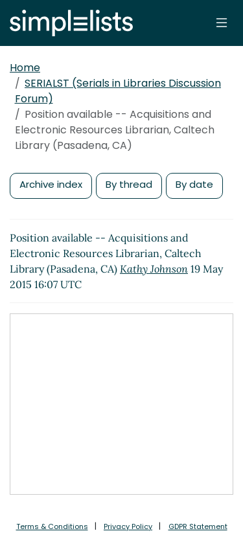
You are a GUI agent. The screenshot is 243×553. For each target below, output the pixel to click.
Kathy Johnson (154, 268)
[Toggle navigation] (221, 22)
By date (194, 184)
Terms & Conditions (52, 526)
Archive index (50, 184)
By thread (129, 184)
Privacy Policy (128, 526)
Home (25, 67)
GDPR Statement (197, 526)
